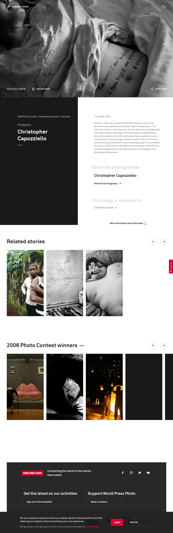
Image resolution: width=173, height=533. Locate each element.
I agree (117, 522)
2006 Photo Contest (20, 7)
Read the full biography (105, 183)
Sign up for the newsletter (39, 502)
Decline (134, 522)
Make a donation (99, 502)
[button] (153, 241)
